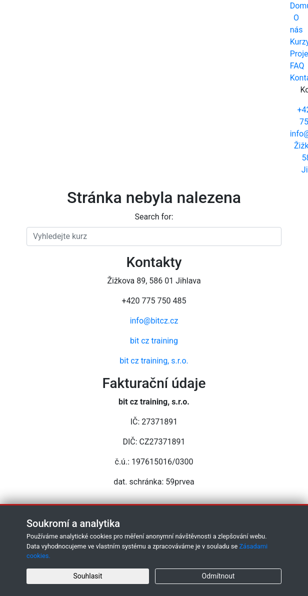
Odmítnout (218, 576)
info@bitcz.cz (154, 321)
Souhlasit (88, 576)
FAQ (297, 65)
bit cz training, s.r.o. (154, 361)
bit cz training (154, 341)
